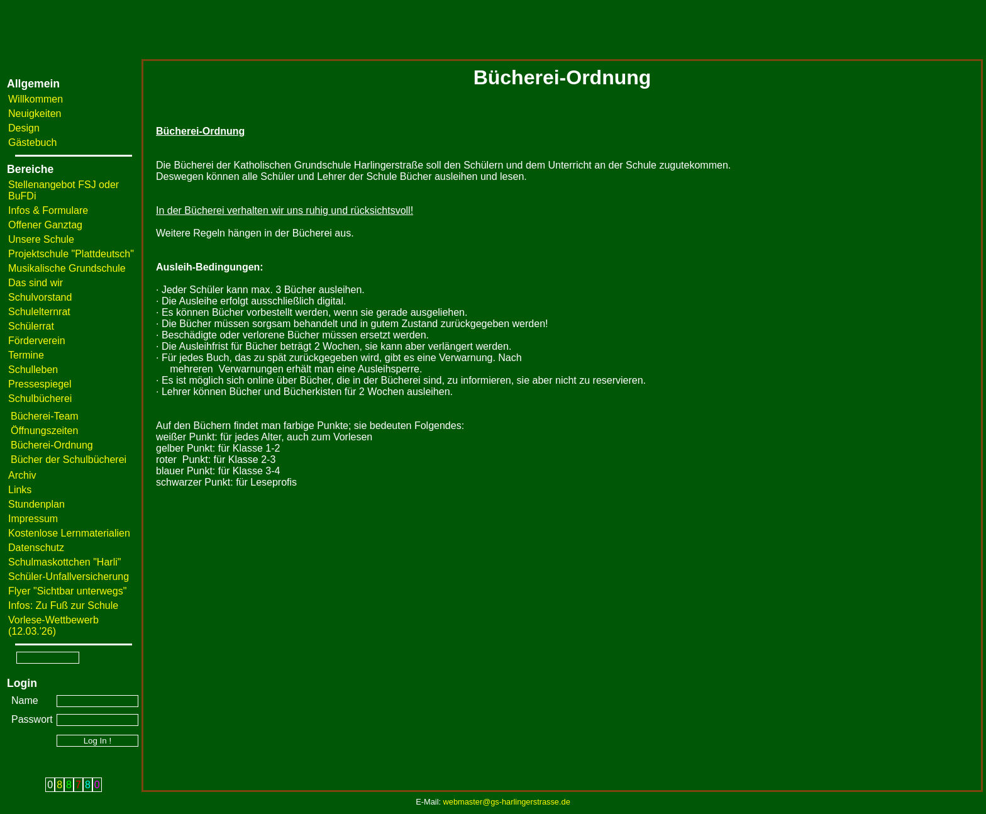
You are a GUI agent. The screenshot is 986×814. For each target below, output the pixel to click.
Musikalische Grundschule (67, 268)
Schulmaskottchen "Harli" (64, 562)
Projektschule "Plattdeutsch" (71, 253)
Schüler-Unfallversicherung (68, 576)
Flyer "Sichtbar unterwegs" (67, 591)
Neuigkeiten (35, 113)
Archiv (22, 475)
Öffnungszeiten (44, 430)
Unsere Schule (41, 239)
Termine (26, 355)
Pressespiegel (40, 384)
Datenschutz (36, 547)
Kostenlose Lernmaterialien (69, 533)
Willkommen (35, 99)
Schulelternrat (39, 311)
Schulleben (33, 369)
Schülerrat (31, 326)
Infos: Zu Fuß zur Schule (63, 605)
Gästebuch (32, 142)
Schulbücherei (40, 398)
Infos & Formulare (48, 210)
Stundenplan (36, 504)
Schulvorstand (40, 297)
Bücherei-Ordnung (52, 445)
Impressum (33, 518)
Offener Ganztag (45, 225)
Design (24, 128)
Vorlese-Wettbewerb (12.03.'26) (53, 626)
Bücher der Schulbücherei (68, 459)
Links (19, 489)
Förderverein (36, 340)
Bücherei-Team (45, 416)
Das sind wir (35, 282)
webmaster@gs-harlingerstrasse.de (506, 801)
